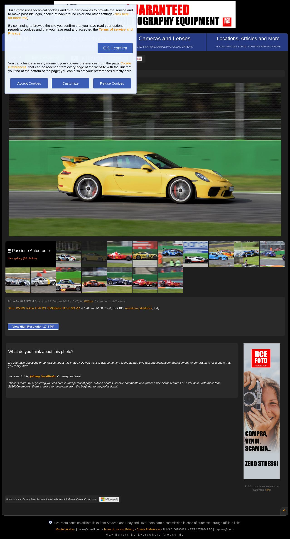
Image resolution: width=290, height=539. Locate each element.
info (268, 489)
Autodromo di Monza (138, 308)
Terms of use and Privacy (119, 529)
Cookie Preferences (148, 529)
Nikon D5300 (16, 308)
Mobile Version (65, 529)
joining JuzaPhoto (43, 376)
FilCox (88, 301)
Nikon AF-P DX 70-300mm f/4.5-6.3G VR (53, 308)
